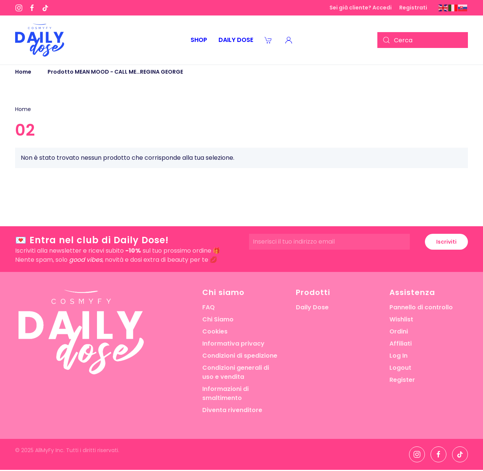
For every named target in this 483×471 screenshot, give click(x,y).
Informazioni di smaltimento (225, 393)
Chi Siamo (218, 319)
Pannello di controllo (421, 307)
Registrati (413, 7)
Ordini (398, 331)
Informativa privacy (233, 343)
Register (402, 379)
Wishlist (401, 319)
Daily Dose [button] (235, 40)
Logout (400, 367)
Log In (398, 355)
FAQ (208, 307)
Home (23, 109)
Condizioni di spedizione (239, 355)
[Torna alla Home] (39, 40)
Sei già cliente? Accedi (360, 7)
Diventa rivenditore (232, 410)
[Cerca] (422, 40)
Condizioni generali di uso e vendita (235, 372)
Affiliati (400, 343)
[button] (288, 40)
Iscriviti (446, 242)
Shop (199, 40)
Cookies (215, 331)
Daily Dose (312, 307)
